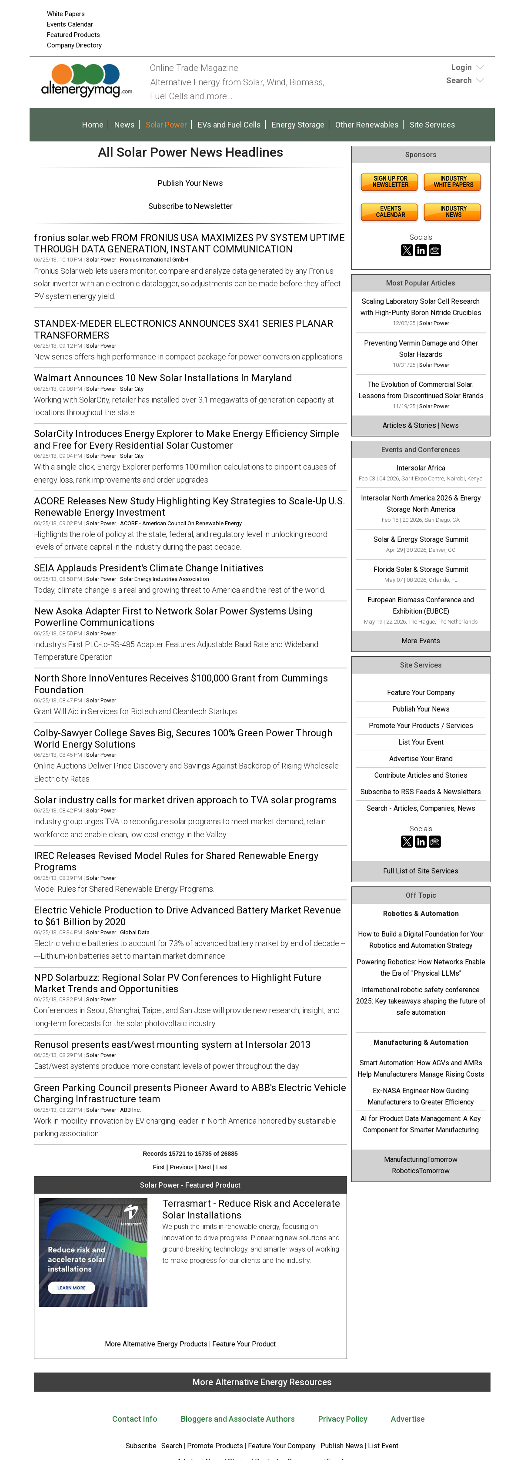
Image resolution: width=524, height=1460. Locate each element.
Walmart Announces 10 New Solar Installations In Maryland (163, 378)
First (158, 1167)
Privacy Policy (342, 1418)
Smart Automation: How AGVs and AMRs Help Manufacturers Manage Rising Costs (420, 1068)
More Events (420, 641)
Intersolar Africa (421, 468)
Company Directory (74, 45)
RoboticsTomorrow (421, 1171)
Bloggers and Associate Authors (238, 1418)
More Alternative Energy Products (156, 1344)
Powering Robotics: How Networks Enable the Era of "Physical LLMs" (421, 967)
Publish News (341, 1446)
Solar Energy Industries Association (164, 579)
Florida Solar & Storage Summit (421, 569)
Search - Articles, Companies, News (421, 808)
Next (205, 1167)
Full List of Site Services (420, 871)
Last (221, 1167)
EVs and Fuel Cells (229, 124)
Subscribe (141, 1446)
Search (171, 1446)
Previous (181, 1167)
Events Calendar (70, 24)
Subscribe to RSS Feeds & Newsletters (420, 792)
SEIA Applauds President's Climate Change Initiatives (149, 568)
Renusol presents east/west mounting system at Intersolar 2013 (172, 1044)
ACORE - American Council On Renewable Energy (181, 523)
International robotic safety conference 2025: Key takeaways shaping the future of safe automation (421, 1001)
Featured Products (73, 35)
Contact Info (134, 1418)
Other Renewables (367, 124)
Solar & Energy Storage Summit (421, 539)
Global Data (135, 932)
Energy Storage (298, 124)
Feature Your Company (421, 692)
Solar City (132, 389)
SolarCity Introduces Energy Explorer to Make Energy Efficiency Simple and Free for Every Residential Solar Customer (186, 439)
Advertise (408, 1418)
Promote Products (215, 1446)
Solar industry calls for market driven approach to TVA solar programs (185, 800)
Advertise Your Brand (421, 759)
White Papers (66, 14)
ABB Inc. (130, 1110)
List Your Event (421, 742)
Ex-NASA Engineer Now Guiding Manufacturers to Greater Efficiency (420, 1096)
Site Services (432, 124)
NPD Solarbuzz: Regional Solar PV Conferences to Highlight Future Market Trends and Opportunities (177, 983)
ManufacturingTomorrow (420, 1159)
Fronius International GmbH (154, 259)
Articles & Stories (409, 425)
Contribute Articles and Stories (420, 775)
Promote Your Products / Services (421, 726)
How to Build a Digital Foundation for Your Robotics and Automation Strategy (421, 940)
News (124, 124)
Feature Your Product (244, 1344)
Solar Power (166, 124)
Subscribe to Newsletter (190, 206)
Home (92, 124)
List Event (383, 1446)
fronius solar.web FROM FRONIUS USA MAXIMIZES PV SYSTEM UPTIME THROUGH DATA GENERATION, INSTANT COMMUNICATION (189, 243)
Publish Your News (190, 183)
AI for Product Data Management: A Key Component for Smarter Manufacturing (420, 1124)
